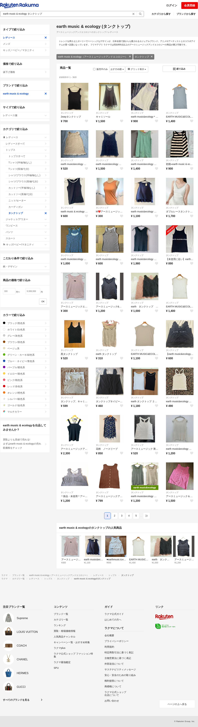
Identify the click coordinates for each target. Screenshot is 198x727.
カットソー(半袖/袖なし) (27, 187)
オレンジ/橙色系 (25, 392)
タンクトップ (144, 56)
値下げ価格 (25, 72)
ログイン (171, 5)
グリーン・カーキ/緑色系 (25, 354)
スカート (26, 238)
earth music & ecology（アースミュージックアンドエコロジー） (94, 56)
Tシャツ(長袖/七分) (27, 169)
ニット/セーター (27, 200)
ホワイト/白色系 (25, 329)
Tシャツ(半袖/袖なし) (27, 162)
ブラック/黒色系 (25, 323)
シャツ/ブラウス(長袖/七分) (27, 181)
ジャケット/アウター (26, 219)
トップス (26, 149)
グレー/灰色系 (25, 335)
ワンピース (26, 225)
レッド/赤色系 (25, 386)
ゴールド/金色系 (25, 405)
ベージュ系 (25, 348)
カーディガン (27, 207)
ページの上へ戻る (177, 704)
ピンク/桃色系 (25, 380)
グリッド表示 (137, 69)
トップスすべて (27, 156)
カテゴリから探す (161, 14)
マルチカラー (25, 411)
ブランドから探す (186, 14)
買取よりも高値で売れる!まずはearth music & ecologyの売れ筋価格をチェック (25, 443)
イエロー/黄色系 (25, 373)
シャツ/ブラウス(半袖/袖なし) (27, 175)
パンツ (26, 232)
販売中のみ (100, 69)
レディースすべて (26, 143)
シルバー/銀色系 (25, 398)
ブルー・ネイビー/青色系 (25, 361)
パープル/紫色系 (25, 367)
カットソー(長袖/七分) (27, 194)
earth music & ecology (25, 93)
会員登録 (189, 5)
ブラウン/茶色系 (25, 342)
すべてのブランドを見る (16, 699)
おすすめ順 (117, 69)
